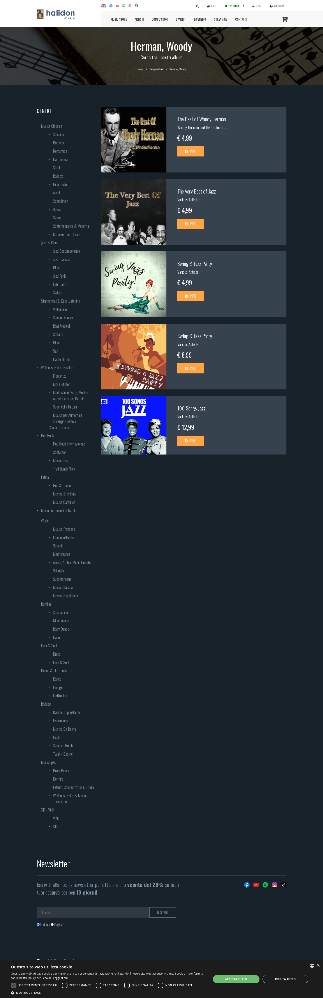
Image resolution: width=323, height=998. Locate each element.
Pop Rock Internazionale (69, 444)
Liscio (56, 737)
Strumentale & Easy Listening (60, 301)
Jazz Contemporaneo (66, 251)
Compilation (60, 201)
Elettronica (60, 695)
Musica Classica (51, 126)
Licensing (200, 19)
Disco (56, 654)
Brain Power (61, 770)
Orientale (59, 571)
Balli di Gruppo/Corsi (66, 712)
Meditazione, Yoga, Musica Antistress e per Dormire (70, 395)
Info (190, 151)
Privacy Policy (63, 960)
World (45, 521)
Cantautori (60, 452)
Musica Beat (61, 460)
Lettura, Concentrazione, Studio (73, 787)
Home (140, 69)
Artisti (139, 19)
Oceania (58, 546)
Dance (57, 679)
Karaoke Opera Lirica (66, 234)
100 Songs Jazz (191, 408)
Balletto (58, 176)
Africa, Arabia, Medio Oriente (72, 562)
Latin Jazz (59, 284)
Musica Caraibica (64, 502)
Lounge (58, 687)
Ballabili (46, 704)
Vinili (56, 818)
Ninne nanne (61, 620)
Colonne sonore (63, 317)
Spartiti (181, 19)
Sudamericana (62, 579)
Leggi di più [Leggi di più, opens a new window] (60, 978)
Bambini (46, 604)
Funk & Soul (49, 645)
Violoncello (60, 309)
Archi (56, 192)
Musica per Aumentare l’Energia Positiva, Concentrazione (66, 421)
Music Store (119, 19)
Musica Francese (64, 529)
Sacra (57, 217)
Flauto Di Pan (62, 359)
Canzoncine (60, 612)
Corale (57, 167)
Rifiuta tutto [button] (285, 979)
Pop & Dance (62, 485)
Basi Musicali (62, 326)
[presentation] (70, 944)
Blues (56, 267)
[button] (108, 993)
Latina (45, 477)
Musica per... (49, 762)
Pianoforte (60, 184)
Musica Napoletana (65, 595)
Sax (55, 351)
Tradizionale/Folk (64, 469)
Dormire (58, 779)
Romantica (60, 151)
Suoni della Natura (65, 407)
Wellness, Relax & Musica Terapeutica (70, 798)
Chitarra (58, 334)
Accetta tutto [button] (236, 979)
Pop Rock (47, 435)
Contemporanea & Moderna (71, 226)
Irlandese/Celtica (64, 537)
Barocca (58, 143)
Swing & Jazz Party (194, 263)
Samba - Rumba (63, 745)
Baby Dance (61, 629)
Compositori (160, 19)
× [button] (318, 965)
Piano (56, 342)
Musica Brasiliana (64, 494)
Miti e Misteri (62, 384)
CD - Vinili (47, 810)
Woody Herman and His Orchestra (201, 127)
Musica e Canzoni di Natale (58, 510)
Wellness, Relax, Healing (57, 367)
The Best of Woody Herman (201, 119)
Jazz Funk (59, 276)
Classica (58, 134)
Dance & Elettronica (54, 670)
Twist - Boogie (63, 754)
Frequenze (59, 376)
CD (55, 826)
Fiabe (56, 637)
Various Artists (188, 199)
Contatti (241, 19)
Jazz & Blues (49, 242)
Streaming (220, 19)
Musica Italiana (63, 587)
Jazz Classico (62, 259)
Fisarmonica (61, 720)
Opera (57, 209)
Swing (57, 292)
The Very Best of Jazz (196, 191)
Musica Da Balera (64, 729)
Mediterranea (61, 554)
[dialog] (161, 979)
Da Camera (60, 159)
